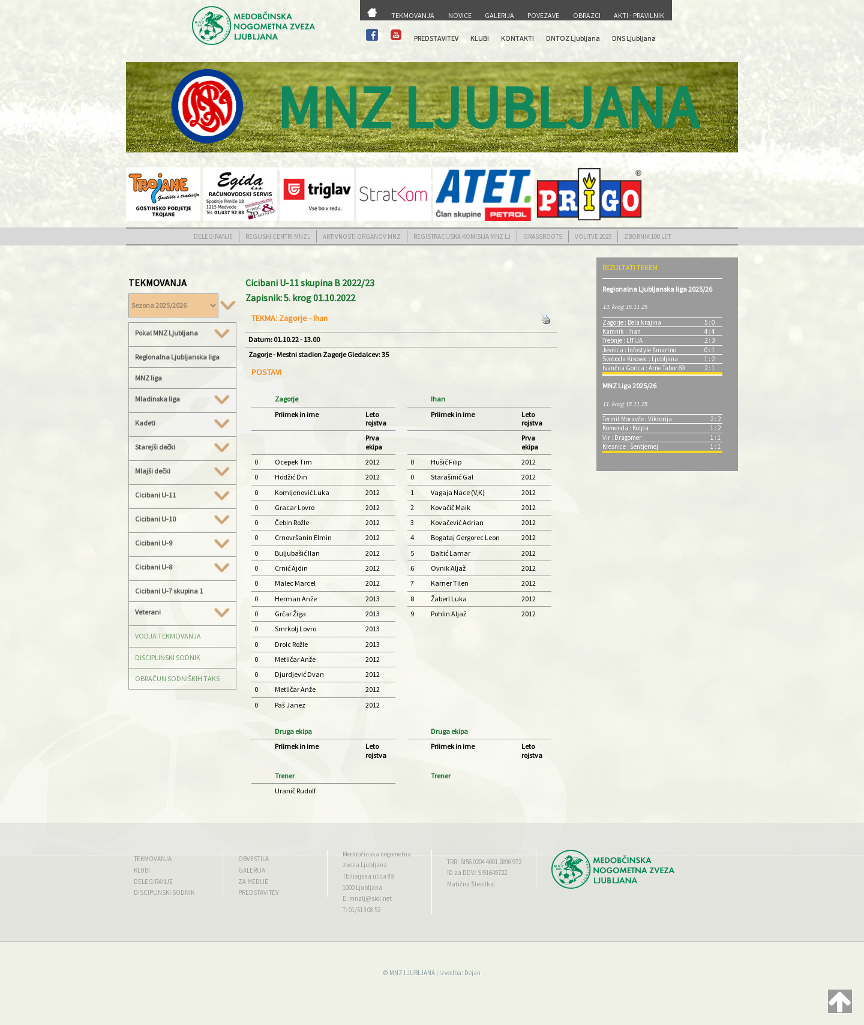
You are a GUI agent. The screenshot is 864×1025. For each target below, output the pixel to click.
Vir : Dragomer (621, 437)
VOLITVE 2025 (593, 236)
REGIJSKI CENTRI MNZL (277, 236)
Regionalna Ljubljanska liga (177, 356)
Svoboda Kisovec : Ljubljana (640, 359)
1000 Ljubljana (362, 887)
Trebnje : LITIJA (622, 340)
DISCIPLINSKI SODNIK (167, 657)
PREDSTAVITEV (436, 38)
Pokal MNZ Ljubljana (182, 333)
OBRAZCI (587, 15)
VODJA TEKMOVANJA (168, 635)
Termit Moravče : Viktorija (637, 419)
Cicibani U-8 (182, 567)
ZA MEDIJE (253, 881)
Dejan (472, 973)
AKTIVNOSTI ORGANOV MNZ (362, 236)
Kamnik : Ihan (621, 331)
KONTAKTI (517, 38)
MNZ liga (148, 377)
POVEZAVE (543, 15)
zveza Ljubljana (365, 865)
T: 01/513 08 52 (361, 910)
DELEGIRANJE (213, 236)
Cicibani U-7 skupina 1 (169, 590)
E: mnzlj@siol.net (367, 898)
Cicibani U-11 (182, 495)
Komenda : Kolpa (625, 428)
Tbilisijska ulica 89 (368, 876)
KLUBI (479, 38)
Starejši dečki (182, 447)
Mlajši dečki (182, 471)
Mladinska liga (182, 399)
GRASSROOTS (542, 236)
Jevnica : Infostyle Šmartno (639, 350)
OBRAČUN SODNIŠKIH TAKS (177, 678)
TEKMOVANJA (412, 15)
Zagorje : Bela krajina (631, 322)
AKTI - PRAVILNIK (639, 15)
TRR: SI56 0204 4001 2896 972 (484, 862)
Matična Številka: (471, 884)
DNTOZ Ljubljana (573, 38)
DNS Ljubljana (634, 38)
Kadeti (182, 423)
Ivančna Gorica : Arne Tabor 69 (643, 368)
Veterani (182, 612)
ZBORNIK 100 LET (647, 236)
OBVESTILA (253, 859)
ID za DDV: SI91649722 (477, 872)
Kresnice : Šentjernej (630, 446)
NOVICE (460, 15)
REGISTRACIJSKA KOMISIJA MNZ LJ (462, 236)
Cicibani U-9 (182, 543)
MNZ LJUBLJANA (412, 973)
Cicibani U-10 (182, 519)
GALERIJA (499, 15)
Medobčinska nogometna (377, 854)
